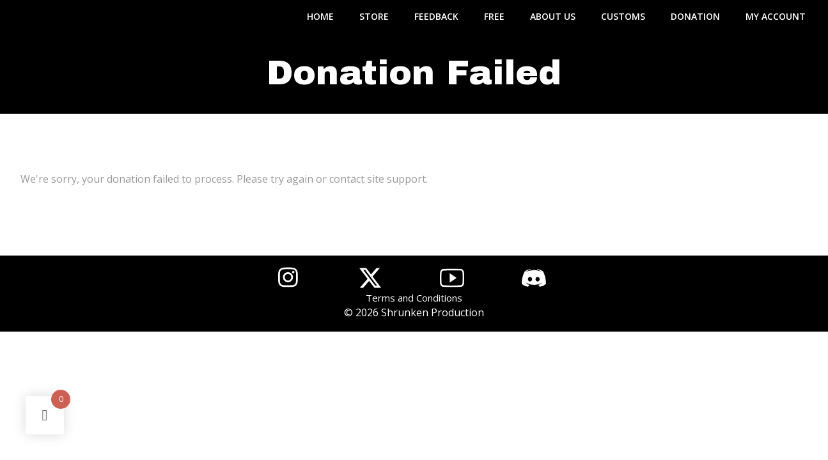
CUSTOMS (623, 16)
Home (320, 16)
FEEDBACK (436, 16)
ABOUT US (552, 16)
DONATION (695, 16)
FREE (494, 16)
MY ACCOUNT (776, 16)
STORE (374, 16)
